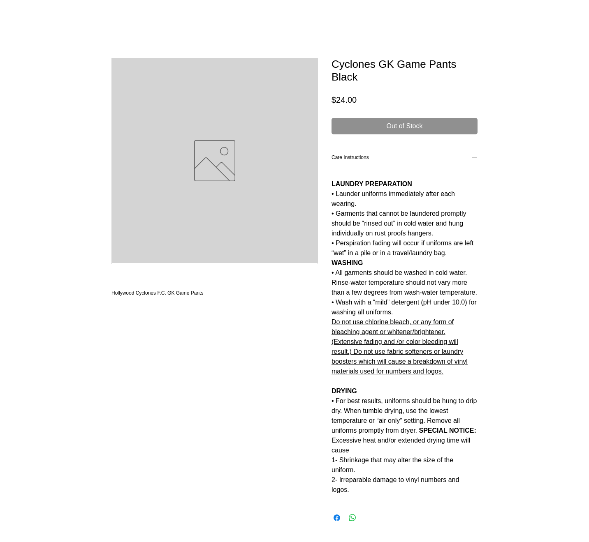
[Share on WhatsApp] (352, 518)
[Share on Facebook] (337, 518)
